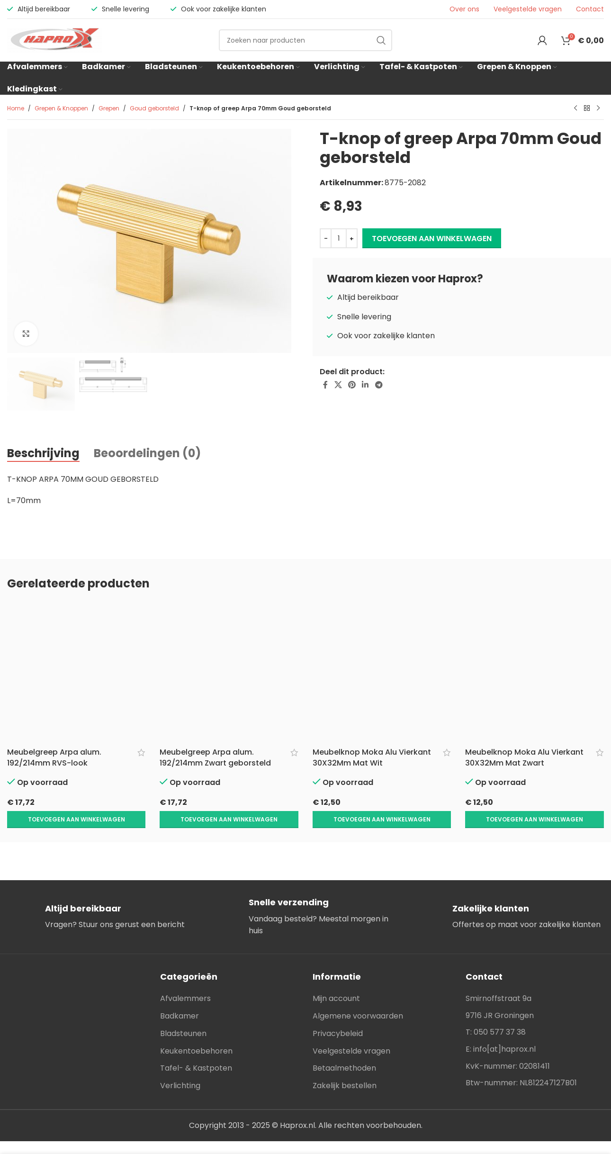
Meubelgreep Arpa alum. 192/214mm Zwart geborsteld (215, 757)
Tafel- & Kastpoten (196, 1048)
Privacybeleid (338, 1013)
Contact (590, 9)
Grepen (109, 108)
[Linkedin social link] (365, 385)
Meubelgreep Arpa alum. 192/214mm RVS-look (54, 757)
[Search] (305, 40)
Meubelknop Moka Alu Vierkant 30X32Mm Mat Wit (372, 757)
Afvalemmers (185, 978)
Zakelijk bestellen (345, 1065)
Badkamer (179, 996)
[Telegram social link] (379, 385)
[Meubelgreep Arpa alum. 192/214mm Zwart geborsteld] (229, 672)
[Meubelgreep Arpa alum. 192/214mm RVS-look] (76, 672)
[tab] (43, 454)
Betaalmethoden (344, 1048)
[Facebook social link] (325, 385)
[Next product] (598, 108)
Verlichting (180, 1065)
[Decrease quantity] (326, 238)
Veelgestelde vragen (528, 9)
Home (15, 108)
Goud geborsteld (154, 108)
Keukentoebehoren (196, 1031)
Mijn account (336, 978)
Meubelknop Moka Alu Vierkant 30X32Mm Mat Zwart (524, 757)
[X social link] (338, 385)
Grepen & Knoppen (61, 108)
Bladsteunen (183, 1013)
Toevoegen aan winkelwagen (432, 238)
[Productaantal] (339, 238)
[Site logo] (54, 39)
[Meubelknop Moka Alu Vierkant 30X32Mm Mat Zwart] (534, 672)
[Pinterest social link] (352, 385)
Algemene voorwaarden (358, 996)
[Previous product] (575, 108)
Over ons (464, 9)
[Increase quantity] (352, 238)
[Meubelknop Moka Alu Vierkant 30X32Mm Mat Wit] (382, 672)
